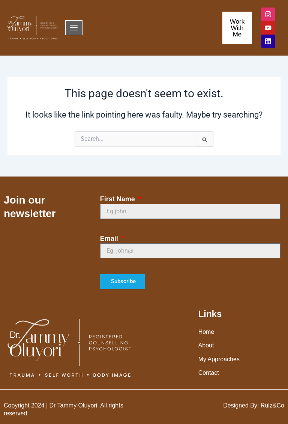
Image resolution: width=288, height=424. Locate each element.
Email (110, 238)
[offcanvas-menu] (73, 27)
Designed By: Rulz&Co (253, 405)
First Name (118, 199)
